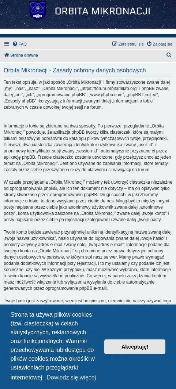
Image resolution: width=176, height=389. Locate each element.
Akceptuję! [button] (135, 347)
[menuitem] (19, 44)
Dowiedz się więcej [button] (71, 377)
